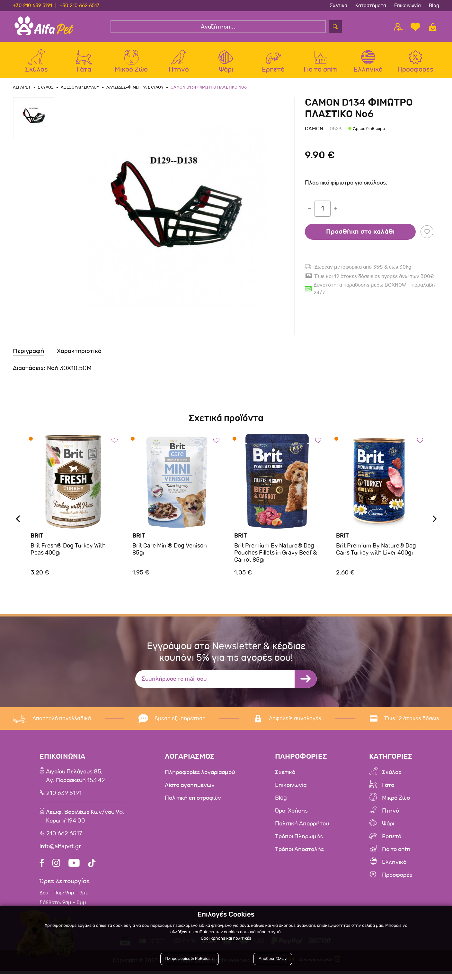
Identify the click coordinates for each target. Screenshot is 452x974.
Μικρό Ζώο (398, 798)
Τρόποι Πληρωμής (302, 836)
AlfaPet (22, 87)
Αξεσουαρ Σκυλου (80, 87)
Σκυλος (46, 87)
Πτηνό (392, 810)
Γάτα (389, 785)
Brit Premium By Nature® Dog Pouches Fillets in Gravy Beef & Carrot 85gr (275, 552)
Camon (314, 128)
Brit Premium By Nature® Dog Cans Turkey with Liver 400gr (376, 549)
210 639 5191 (63, 794)
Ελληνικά (396, 862)
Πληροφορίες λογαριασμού (202, 772)
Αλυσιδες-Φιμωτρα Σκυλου (135, 87)
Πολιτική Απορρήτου (305, 823)
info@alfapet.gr (60, 849)
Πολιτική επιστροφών (195, 798)
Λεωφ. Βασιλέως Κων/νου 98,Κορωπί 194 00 (86, 819)
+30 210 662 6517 (79, 5)
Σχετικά (338, 5)
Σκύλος (393, 772)
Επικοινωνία (407, 5)
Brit (37, 535)
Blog (434, 5)
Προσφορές (399, 875)
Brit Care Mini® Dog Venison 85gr (169, 549)
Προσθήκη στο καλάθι (360, 232)
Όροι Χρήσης (294, 810)
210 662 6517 (63, 836)
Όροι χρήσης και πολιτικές (226, 938)
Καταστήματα (370, 5)
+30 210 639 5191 (32, 5)
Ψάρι (389, 823)
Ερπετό (393, 836)
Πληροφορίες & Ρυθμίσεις (189, 958)
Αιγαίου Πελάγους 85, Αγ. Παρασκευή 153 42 (75, 777)
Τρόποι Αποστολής (303, 849)
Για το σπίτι (399, 849)
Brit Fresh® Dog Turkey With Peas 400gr (68, 549)
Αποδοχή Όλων (273, 958)
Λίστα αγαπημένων (191, 785)
